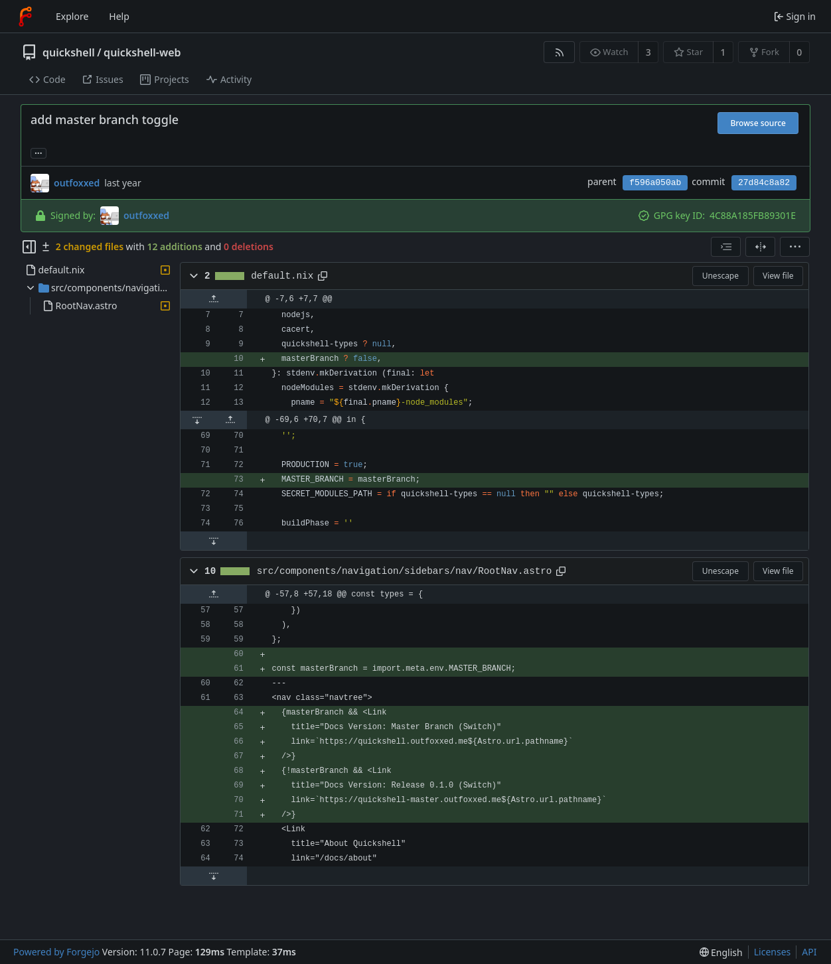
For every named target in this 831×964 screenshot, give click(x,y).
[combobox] (726, 247)
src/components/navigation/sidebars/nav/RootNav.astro (404, 571)
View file (778, 275)
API (809, 951)
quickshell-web (142, 52)
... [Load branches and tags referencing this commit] (38, 152)
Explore (72, 16)
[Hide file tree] (29, 246)
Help (119, 16)
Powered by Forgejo (56, 951)
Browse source (758, 123)
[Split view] (760, 247)
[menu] (795, 247)
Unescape (720, 275)
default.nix (282, 276)
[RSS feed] (559, 52)
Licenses (772, 951)
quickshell (68, 52)
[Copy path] (322, 276)
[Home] (25, 17)
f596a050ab (655, 183)
